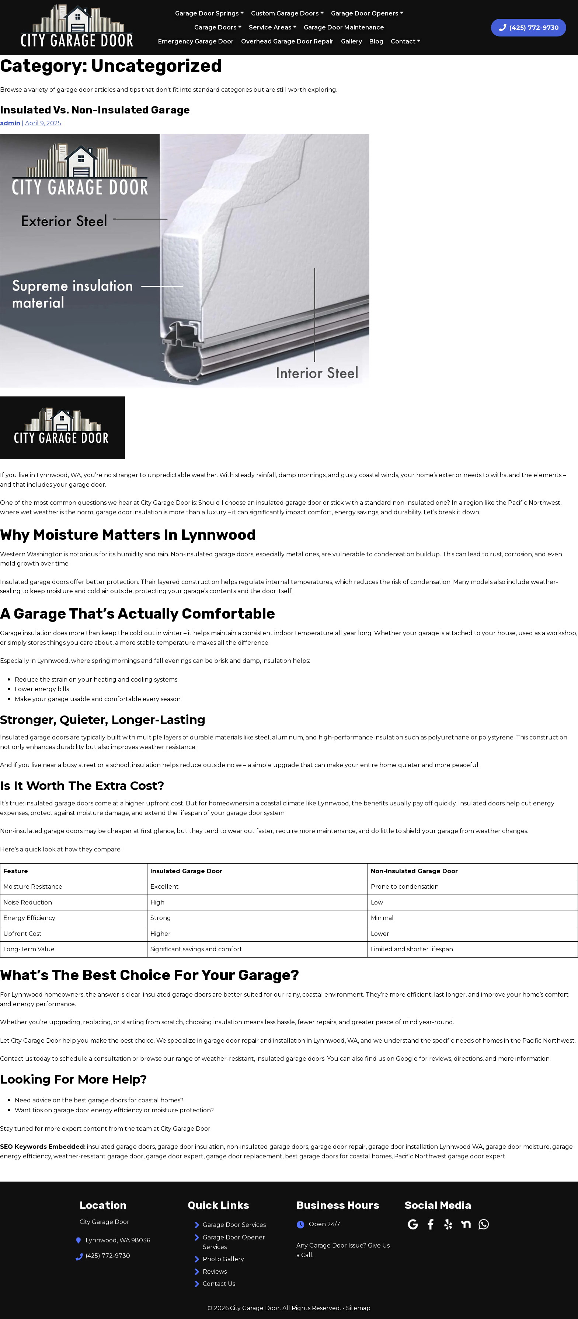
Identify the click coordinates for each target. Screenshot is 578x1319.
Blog (376, 41)
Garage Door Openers (367, 13)
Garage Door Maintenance (344, 27)
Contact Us (219, 1283)
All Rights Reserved (311, 1308)
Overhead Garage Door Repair (287, 41)
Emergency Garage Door (196, 41)
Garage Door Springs (209, 13)
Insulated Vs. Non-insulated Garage (95, 110)
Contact (405, 41)
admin (10, 123)
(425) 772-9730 (108, 1256)
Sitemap (358, 1308)
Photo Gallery (223, 1259)
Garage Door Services (234, 1224)
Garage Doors (217, 27)
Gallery (351, 41)
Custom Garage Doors (287, 13)
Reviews (215, 1271)
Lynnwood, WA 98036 (118, 1240)
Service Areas (272, 27)
